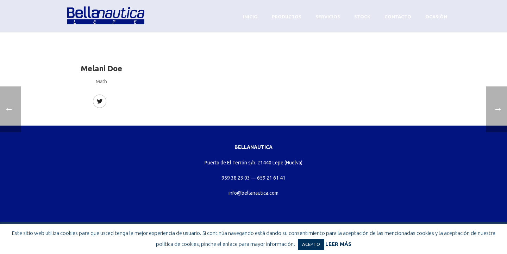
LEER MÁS (338, 244)
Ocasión (436, 16)
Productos (286, 16)
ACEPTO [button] (311, 244)
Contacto (397, 16)
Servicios (327, 16)
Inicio (250, 16)
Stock (362, 16)
